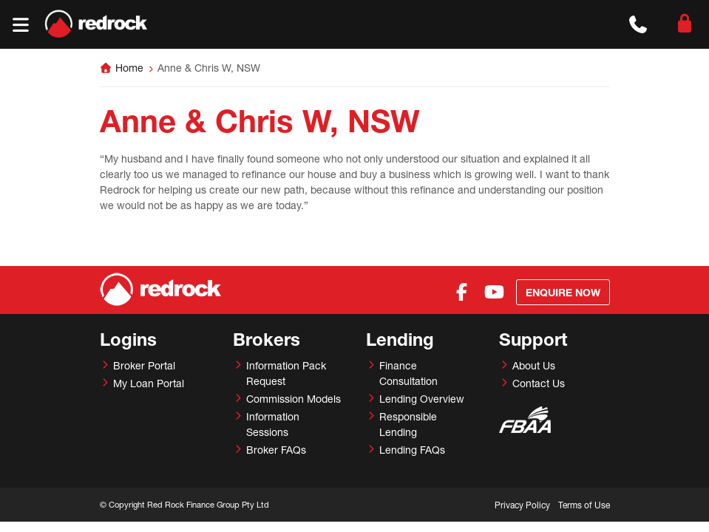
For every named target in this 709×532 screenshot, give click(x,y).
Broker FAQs (276, 449)
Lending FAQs (412, 449)
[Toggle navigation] (20, 25)
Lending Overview (421, 398)
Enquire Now (563, 292)
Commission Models (293, 398)
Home (129, 67)
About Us (533, 365)
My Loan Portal (148, 383)
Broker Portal (144, 365)
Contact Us (538, 383)
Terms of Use (584, 505)
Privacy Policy (522, 505)
